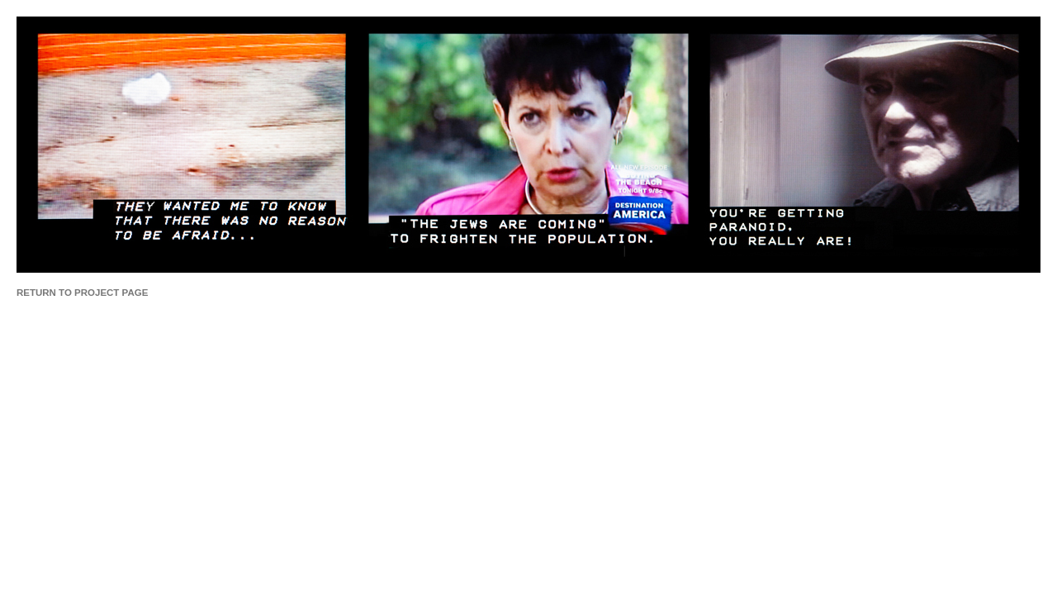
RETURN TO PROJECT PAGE (82, 293)
